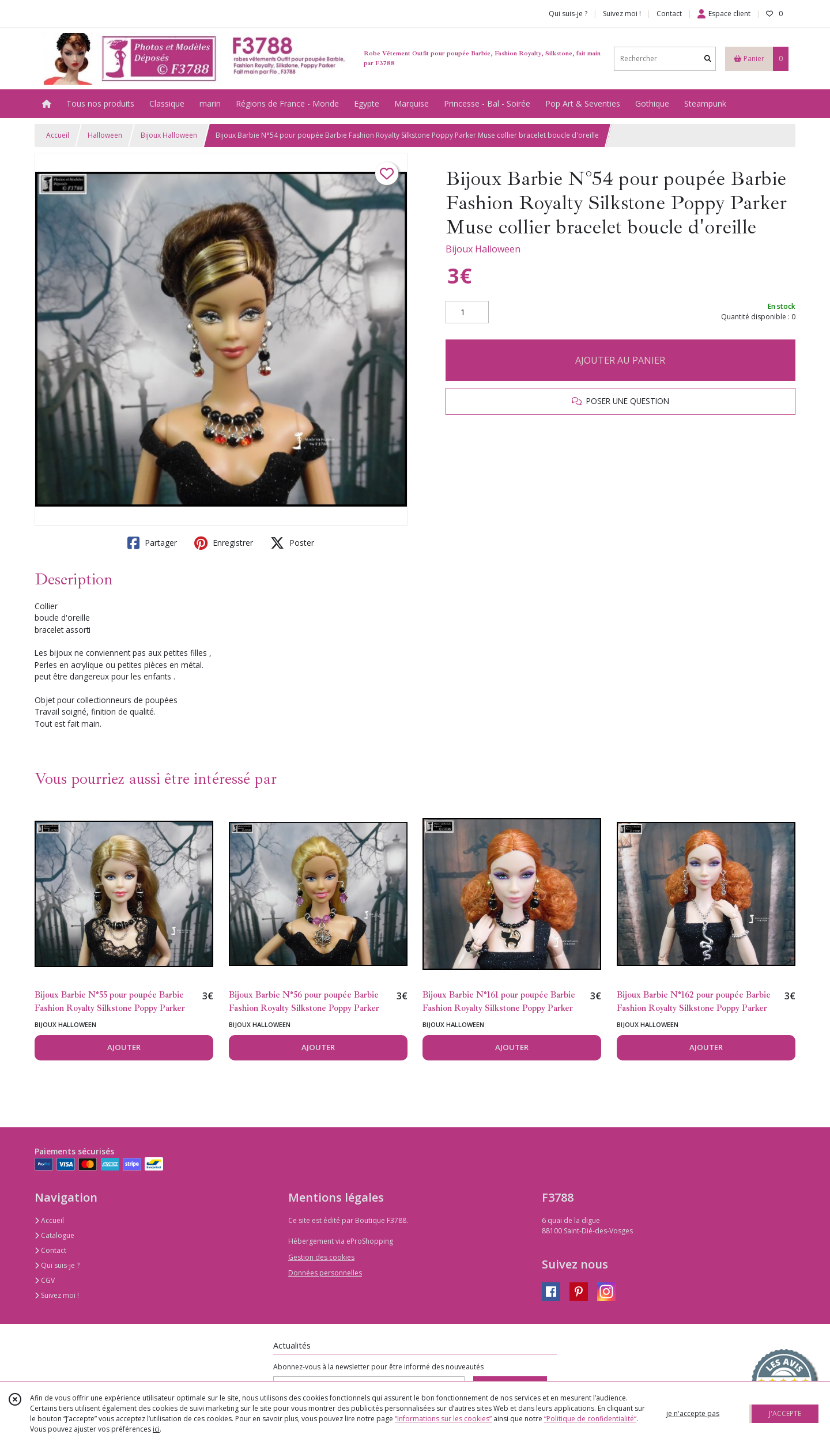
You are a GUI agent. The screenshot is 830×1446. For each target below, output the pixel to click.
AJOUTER (124, 1047)
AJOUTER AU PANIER (620, 360)
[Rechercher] (707, 58)
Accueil (57, 135)
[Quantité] (467, 312)
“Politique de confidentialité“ (590, 1419)
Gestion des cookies (321, 1257)
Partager (152, 543)
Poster (292, 543)
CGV (45, 1280)
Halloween (105, 135)
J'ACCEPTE (785, 1413)
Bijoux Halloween (169, 135)
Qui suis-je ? (57, 1265)
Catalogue (54, 1235)
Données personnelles (325, 1273)
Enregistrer (223, 543)
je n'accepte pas (692, 1413)
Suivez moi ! (57, 1295)
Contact (669, 13)
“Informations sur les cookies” (443, 1419)
